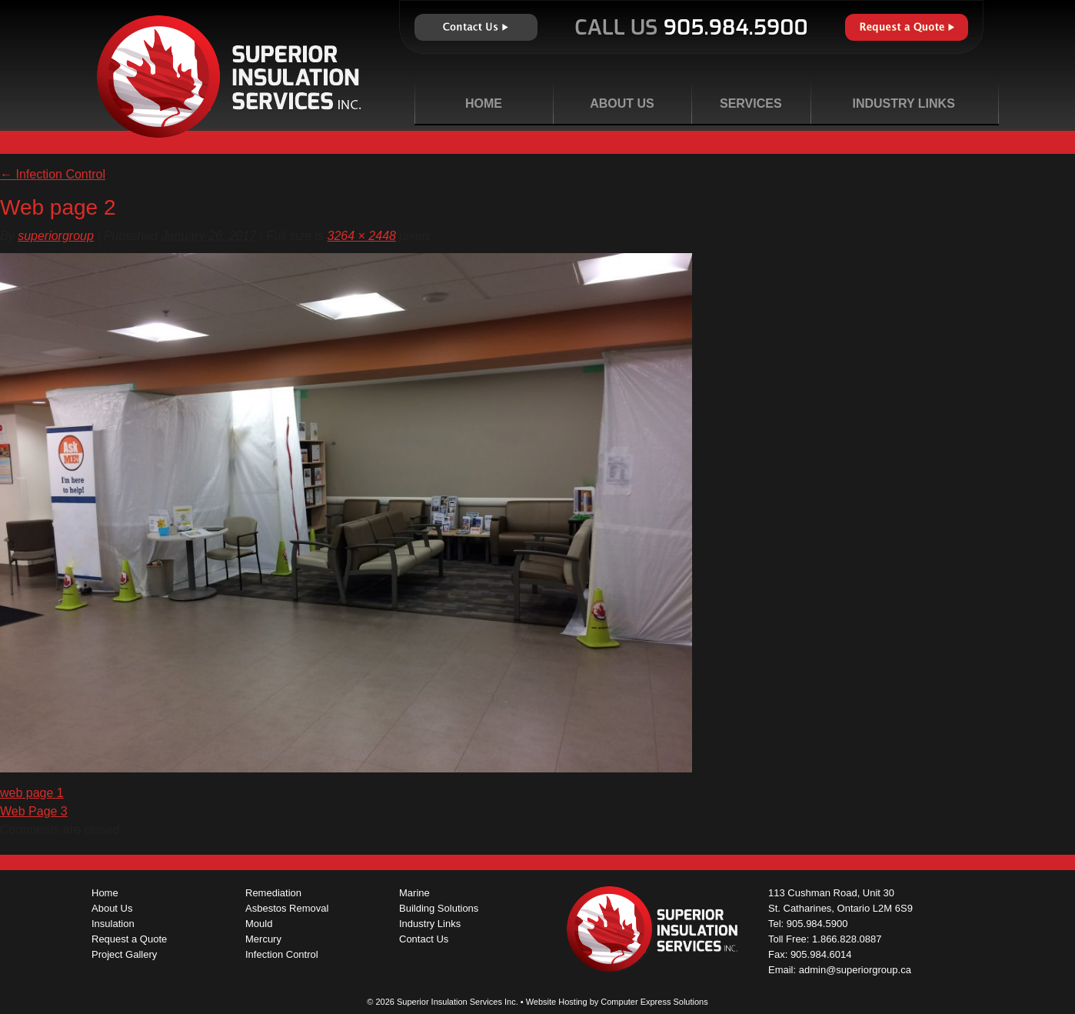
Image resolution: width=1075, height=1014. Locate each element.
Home (483, 103)
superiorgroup (56, 235)
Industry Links (903, 103)
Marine (414, 893)
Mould (258, 923)
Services (751, 103)
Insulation (113, 923)
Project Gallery (124, 954)
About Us (622, 103)
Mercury (263, 939)
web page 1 (32, 792)
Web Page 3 (34, 811)
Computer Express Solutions (654, 1001)
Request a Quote (906, 27)
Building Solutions (438, 908)
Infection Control (52, 174)
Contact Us (476, 27)
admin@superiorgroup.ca (855, 970)
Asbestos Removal (286, 908)
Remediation (273, 893)
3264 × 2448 (362, 235)
